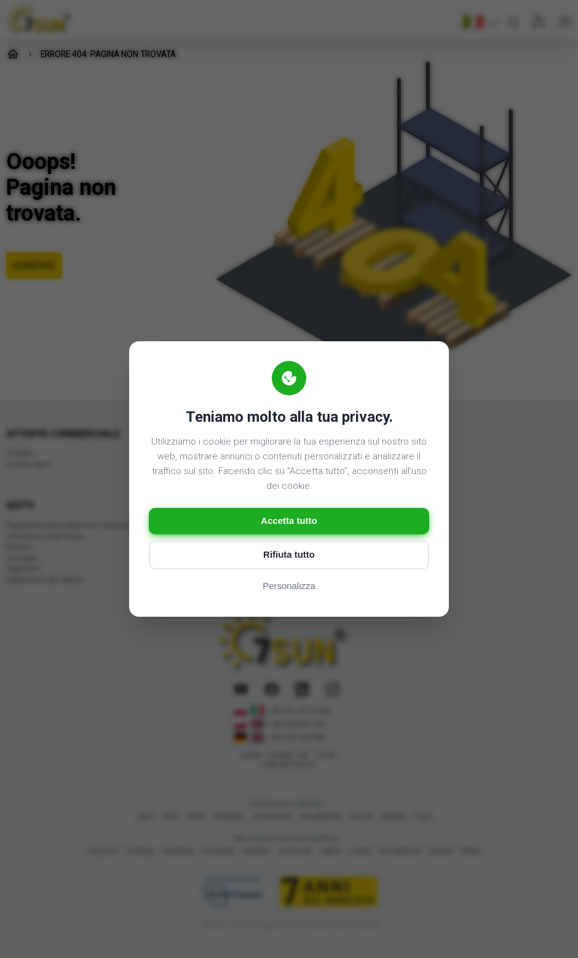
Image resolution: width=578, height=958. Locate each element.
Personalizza (289, 586)
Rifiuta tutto (289, 555)
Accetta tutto (289, 521)
